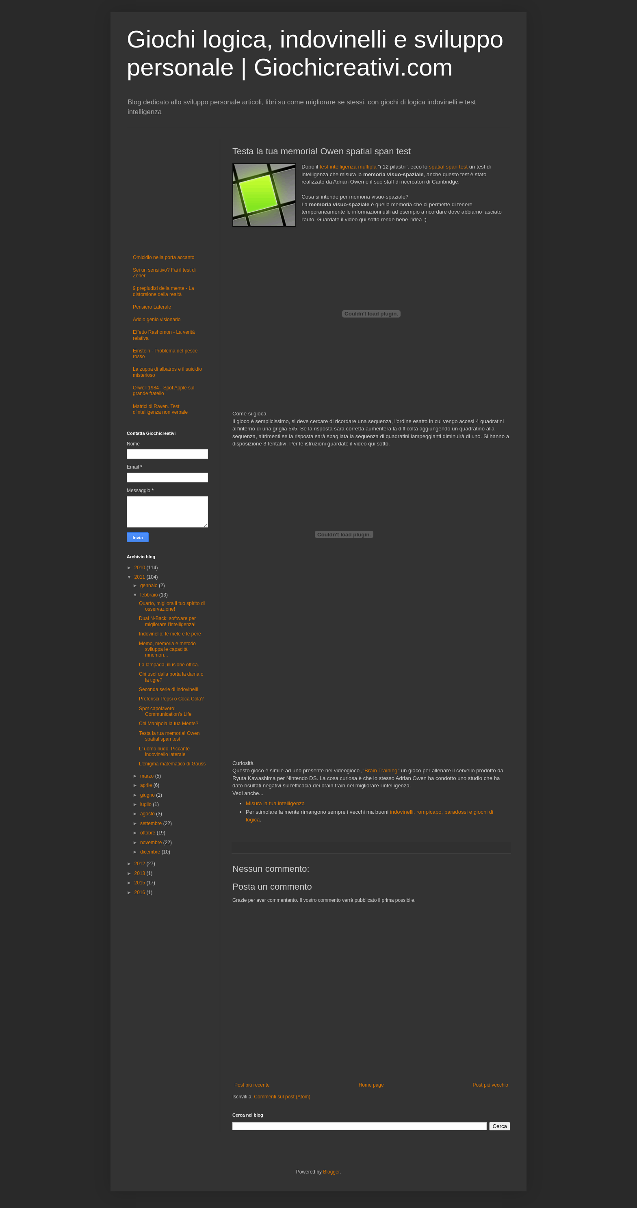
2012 (140, 864)
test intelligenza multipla (348, 167)
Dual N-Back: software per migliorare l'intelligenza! (167, 621)
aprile (147, 785)
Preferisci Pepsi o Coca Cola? (171, 699)
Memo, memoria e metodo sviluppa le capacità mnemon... (167, 649)
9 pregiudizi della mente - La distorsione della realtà (163, 291)
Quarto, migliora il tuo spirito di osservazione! (172, 606)
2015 (140, 883)
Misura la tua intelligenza (275, 803)
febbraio (149, 595)
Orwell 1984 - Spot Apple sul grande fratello (163, 390)
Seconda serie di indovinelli (168, 689)
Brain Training (380, 770)
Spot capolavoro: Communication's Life (165, 711)
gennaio (149, 585)
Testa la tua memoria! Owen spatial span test (169, 736)
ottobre (148, 833)
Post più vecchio (490, 1085)
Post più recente (252, 1085)
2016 (140, 892)
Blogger (331, 1172)
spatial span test (448, 167)
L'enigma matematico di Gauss (172, 764)
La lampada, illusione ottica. (169, 665)
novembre (151, 842)
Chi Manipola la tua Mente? (168, 723)
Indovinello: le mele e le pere (170, 634)
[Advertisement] (371, 688)
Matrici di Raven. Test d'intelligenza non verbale (160, 409)
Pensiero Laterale (152, 307)
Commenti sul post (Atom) (282, 1097)
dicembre (151, 852)
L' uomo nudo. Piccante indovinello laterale (164, 751)
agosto (148, 814)
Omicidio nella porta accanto (163, 257)
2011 (140, 577)
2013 (140, 873)
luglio (146, 804)
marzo (147, 776)
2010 (140, 568)
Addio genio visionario (156, 319)
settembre (151, 823)
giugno (148, 795)
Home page (371, 1085)
